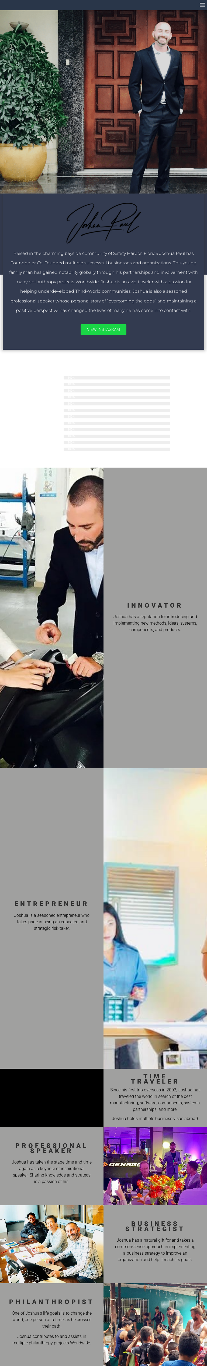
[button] (202, 5)
